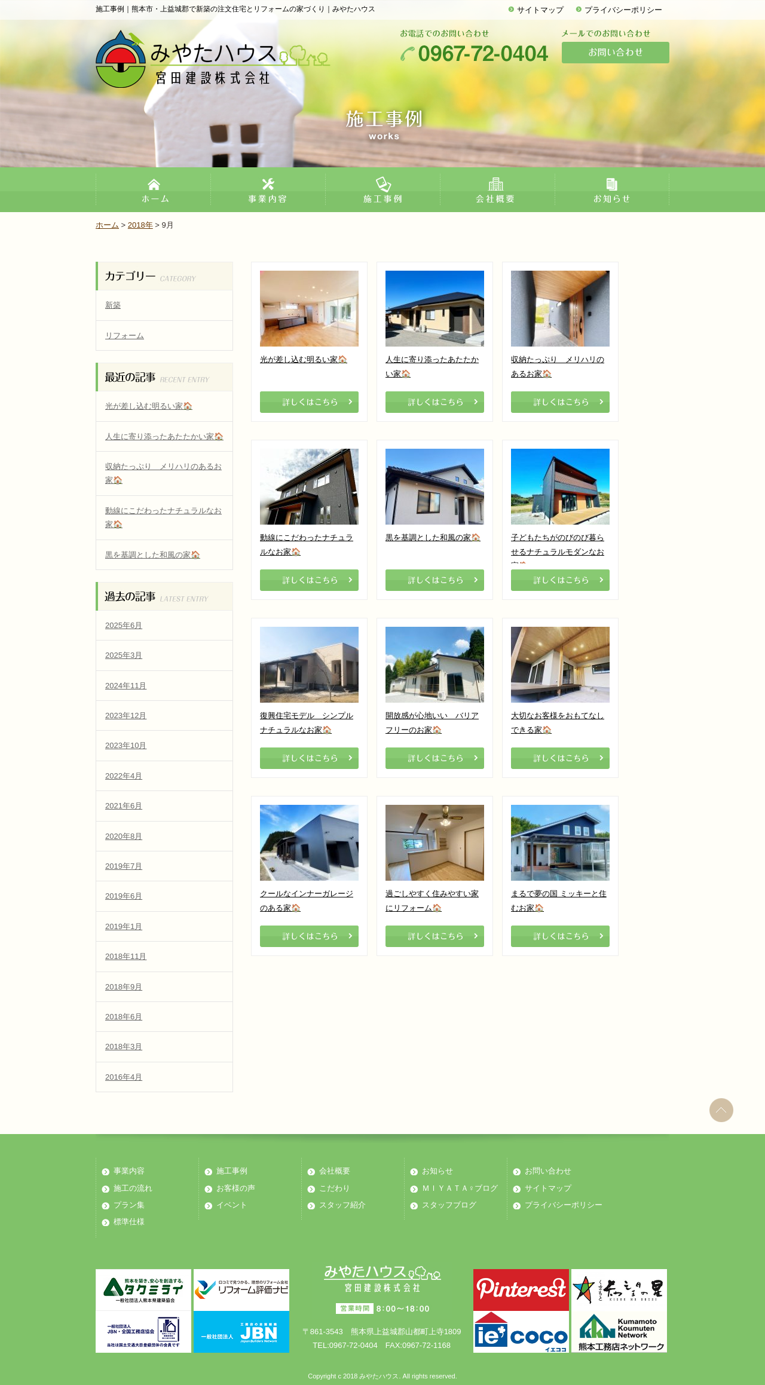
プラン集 (129, 1204)
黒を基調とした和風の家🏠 (152, 554)
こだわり (334, 1188)
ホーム (107, 224)
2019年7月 (123, 866)
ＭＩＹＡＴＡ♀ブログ (460, 1188)
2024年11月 (125, 685)
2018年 (140, 224)
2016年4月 (123, 1077)
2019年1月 (123, 926)
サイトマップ (540, 9)
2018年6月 (123, 1016)
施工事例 (231, 1170)
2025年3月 (123, 655)
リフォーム (124, 335)
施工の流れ (133, 1188)
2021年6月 (123, 805)
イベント (231, 1204)
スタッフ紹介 (342, 1204)
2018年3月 (123, 1046)
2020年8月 (123, 836)
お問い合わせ (548, 1170)
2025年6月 (123, 625)
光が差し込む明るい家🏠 (148, 406)
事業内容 (129, 1170)
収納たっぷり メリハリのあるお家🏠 (163, 473)
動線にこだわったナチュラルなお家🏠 (163, 517)
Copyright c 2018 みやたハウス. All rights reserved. (382, 1376)
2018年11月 (125, 956)
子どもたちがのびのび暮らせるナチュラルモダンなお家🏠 (557, 551)
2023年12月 (125, 715)
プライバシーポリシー (623, 9)
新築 (113, 305)
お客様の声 (235, 1188)
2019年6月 (123, 895)
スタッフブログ (449, 1204)
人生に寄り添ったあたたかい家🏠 (164, 436)
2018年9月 (123, 986)
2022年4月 (123, 775)
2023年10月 (125, 745)
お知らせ (437, 1170)
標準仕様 (129, 1221)
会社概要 (334, 1170)
